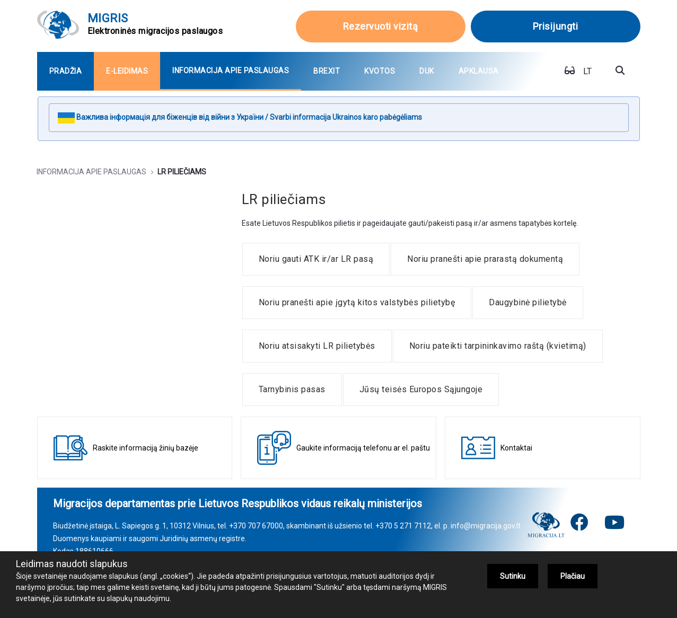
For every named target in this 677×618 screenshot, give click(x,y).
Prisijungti (555, 26)
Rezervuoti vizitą (380, 26)
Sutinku (512, 576)
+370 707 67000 (256, 526)
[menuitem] (65, 71)
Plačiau (572, 576)
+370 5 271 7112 (403, 526)
